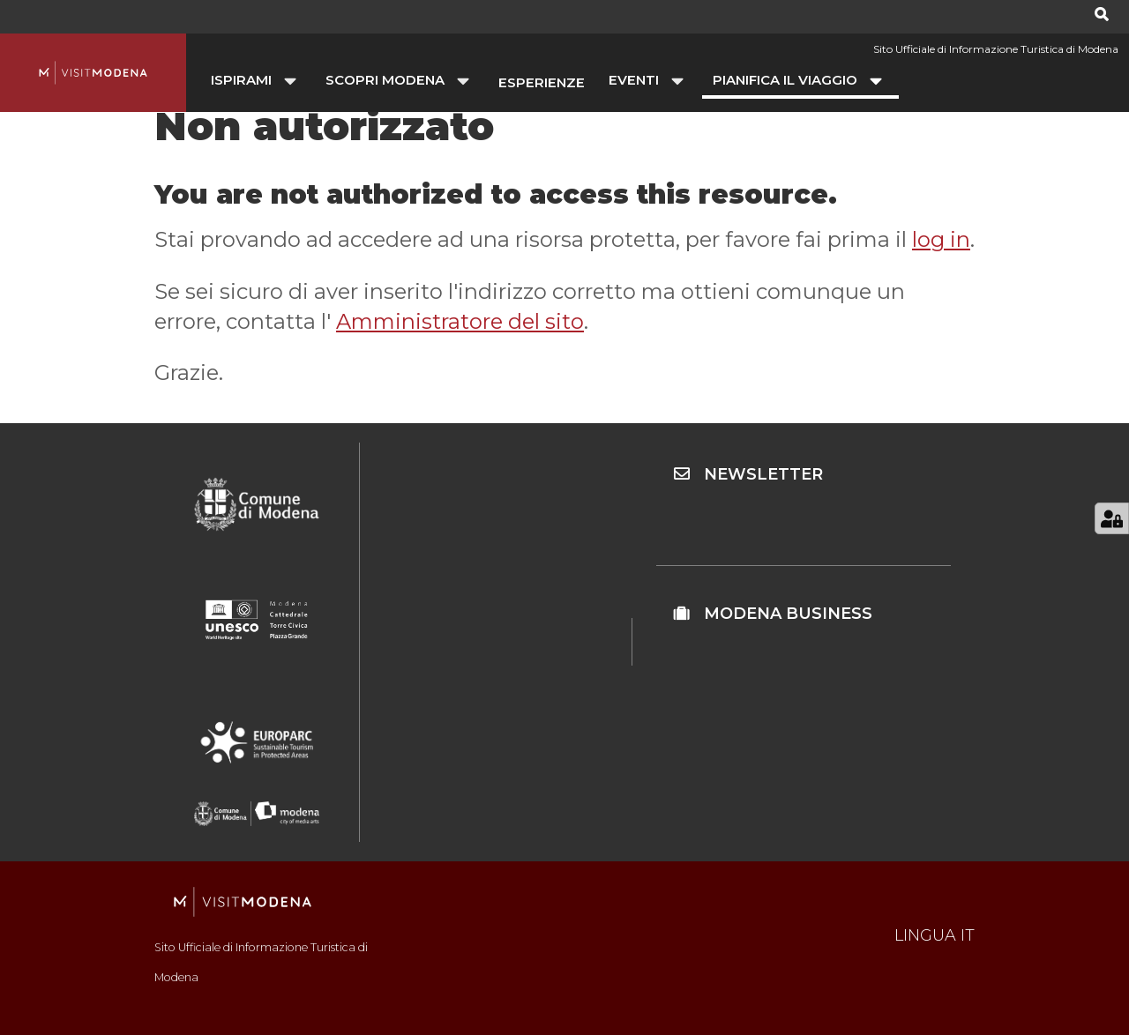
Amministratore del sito (460, 321)
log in (941, 239)
